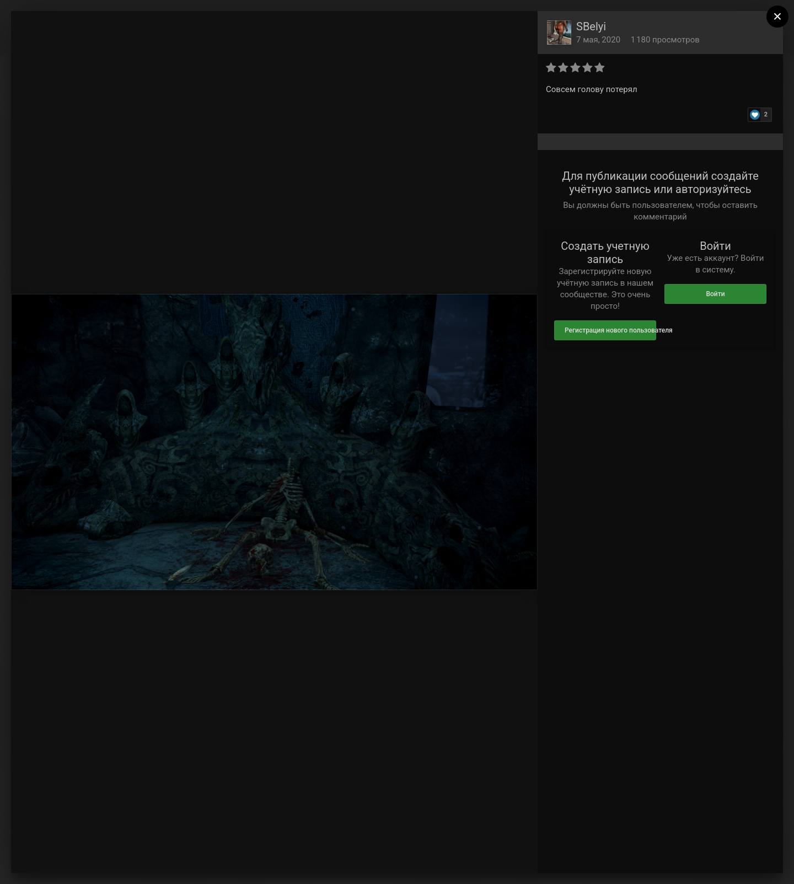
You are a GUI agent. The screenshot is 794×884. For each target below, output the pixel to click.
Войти (715, 294)
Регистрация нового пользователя (610, 330)
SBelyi (591, 26)
